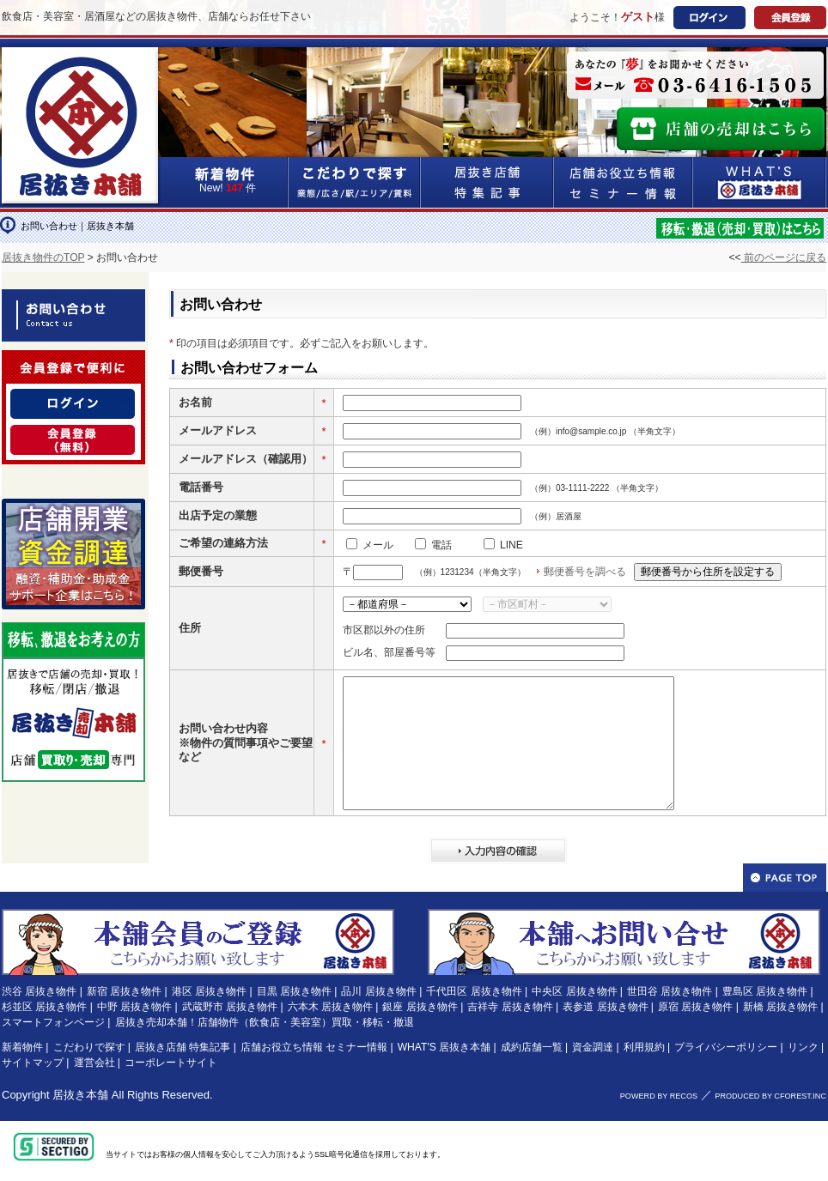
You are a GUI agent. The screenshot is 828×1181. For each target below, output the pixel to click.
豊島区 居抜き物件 (764, 991)
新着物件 (22, 1047)
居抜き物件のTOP (43, 257)
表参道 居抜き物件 (605, 1007)
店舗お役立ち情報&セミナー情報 (623, 182)
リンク (803, 1047)
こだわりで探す (355, 182)
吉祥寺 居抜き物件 (509, 1007)
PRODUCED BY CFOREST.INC (770, 1096)
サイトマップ (33, 1063)
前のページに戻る (783, 257)
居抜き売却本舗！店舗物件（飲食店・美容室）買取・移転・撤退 (264, 1022)
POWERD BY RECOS (658, 1096)
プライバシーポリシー (725, 1047)
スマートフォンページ (53, 1022)
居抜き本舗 (80, 1094)
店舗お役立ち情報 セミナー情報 (313, 1047)
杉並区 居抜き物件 (44, 1007)
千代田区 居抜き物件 (473, 991)
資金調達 (592, 1047)
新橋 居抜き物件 (780, 1007)
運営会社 (94, 1063)
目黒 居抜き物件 (294, 991)
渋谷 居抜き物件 (39, 991)
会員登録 (790, 17)
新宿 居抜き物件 (124, 991)
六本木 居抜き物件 (330, 1007)
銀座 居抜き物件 (419, 1007)
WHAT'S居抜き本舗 (759, 182)
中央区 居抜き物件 (574, 991)
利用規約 (644, 1047)
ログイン (709, 17)
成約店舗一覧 (532, 1047)
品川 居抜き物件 (378, 991)
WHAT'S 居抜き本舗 (444, 1047)
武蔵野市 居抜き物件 (229, 1007)
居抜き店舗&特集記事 (487, 182)
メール (377, 545)
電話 (441, 545)
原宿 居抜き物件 (695, 1007)
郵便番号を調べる (585, 572)
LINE (511, 545)
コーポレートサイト (171, 1063)
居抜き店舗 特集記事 (182, 1047)
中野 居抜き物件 (134, 1007)
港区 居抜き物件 (209, 991)
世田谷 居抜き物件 (669, 991)
